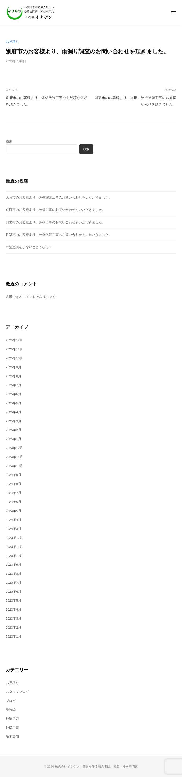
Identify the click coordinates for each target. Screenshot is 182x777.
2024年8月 (13, 484)
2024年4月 (13, 519)
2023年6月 (13, 591)
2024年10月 (14, 466)
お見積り (12, 41)
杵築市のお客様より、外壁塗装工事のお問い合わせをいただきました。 (59, 235)
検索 (9, 141)
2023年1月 (13, 636)
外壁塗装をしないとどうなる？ (29, 247)
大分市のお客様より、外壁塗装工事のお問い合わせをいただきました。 (59, 197)
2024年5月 (13, 511)
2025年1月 (13, 439)
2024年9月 (13, 475)
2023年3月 (13, 618)
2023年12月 (14, 538)
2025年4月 (13, 412)
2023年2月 (13, 627)
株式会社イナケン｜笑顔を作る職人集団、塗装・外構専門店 (96, 766)
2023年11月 (14, 547)
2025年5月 (13, 403)
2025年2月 (13, 430)
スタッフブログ (17, 692)
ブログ (11, 701)
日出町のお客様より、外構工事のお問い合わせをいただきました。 (55, 222)
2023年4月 (13, 609)
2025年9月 (13, 367)
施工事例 (12, 737)
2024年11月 (14, 457)
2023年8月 (13, 573)
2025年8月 (13, 376)
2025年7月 (13, 385)
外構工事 (12, 728)
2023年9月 (13, 564)
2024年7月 (13, 493)
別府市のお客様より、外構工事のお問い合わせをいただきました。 (55, 210)
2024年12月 (14, 448)
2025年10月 (14, 358)
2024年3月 (13, 529)
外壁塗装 (12, 718)
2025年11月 (14, 349)
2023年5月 (13, 600)
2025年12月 (14, 340)
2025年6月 (13, 394)
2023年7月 (13, 582)
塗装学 (11, 710)
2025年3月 (13, 421)
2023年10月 (14, 556)
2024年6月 (13, 502)
